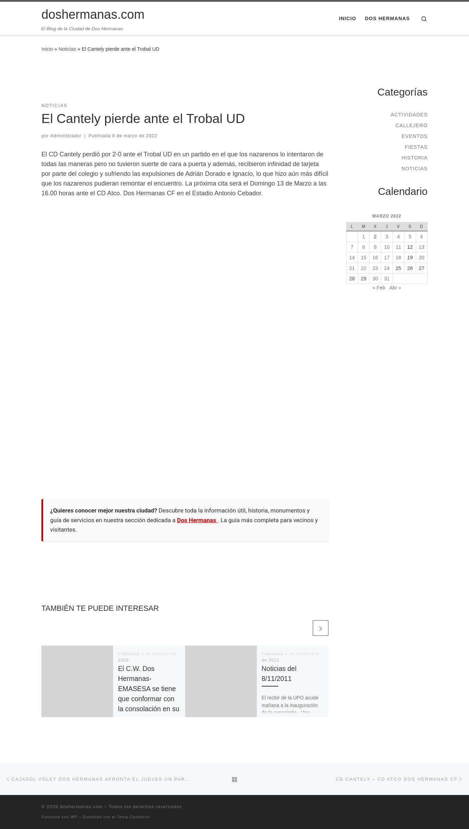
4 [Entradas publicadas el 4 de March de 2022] (398, 236)
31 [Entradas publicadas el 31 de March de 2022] (387, 278)
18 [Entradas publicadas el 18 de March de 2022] (398, 257)
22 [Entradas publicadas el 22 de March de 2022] (363, 268)
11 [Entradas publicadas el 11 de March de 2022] (398, 247)
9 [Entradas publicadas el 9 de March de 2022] (375, 247)
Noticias (67, 49)
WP (73, 817)
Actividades (409, 114)
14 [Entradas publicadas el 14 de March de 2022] (352, 257)
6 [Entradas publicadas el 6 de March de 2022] (421, 236)
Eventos (415, 136)
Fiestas (416, 147)
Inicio (47, 49)
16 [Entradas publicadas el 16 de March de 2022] (375, 257)
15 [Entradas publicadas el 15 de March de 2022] (363, 257)
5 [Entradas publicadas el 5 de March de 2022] (409, 236)
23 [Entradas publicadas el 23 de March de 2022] (375, 268)
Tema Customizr (133, 817)
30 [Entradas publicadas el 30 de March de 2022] (375, 278)
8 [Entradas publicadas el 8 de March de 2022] (363, 247)
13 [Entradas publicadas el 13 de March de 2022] (421, 247)
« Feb (379, 287)
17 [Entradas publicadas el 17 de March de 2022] (387, 257)
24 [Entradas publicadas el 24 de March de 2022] (387, 268)
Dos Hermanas (197, 520)
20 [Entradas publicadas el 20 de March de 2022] (421, 257)
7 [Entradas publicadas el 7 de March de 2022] (352, 247)
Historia (415, 158)
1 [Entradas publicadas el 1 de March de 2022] (363, 236)
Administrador (66, 135)
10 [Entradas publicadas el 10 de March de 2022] (387, 247)
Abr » (395, 287)
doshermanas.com (81, 806)
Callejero (412, 125)
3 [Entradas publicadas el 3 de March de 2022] (386, 236)
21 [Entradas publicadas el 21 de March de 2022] (352, 268)
